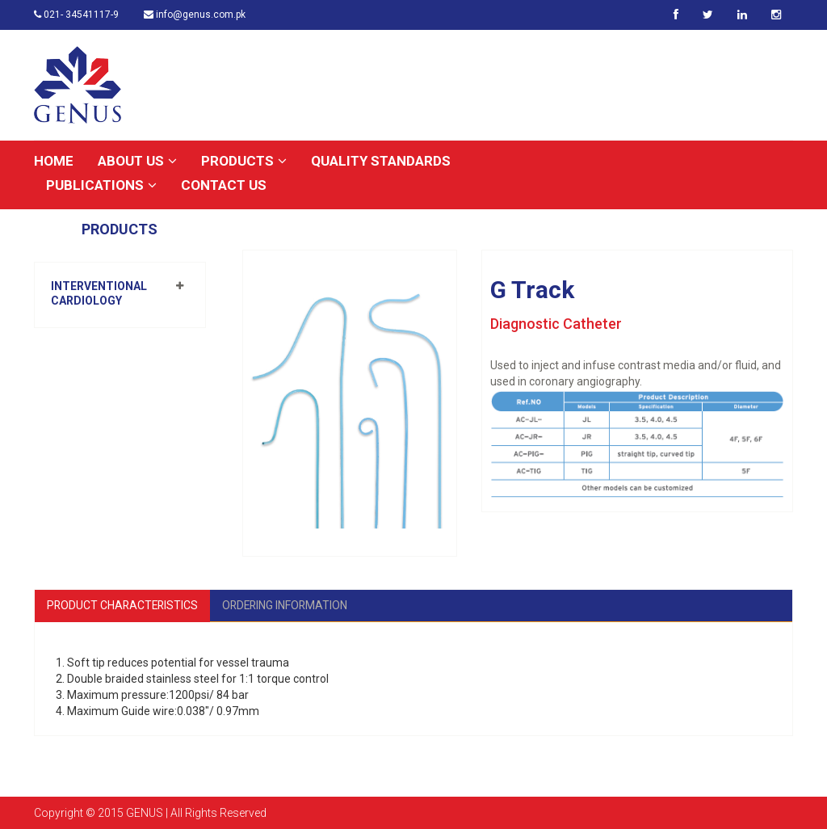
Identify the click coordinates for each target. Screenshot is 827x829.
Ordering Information (289, 605)
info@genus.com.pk (195, 14)
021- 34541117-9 (76, 14)
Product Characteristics (124, 605)
